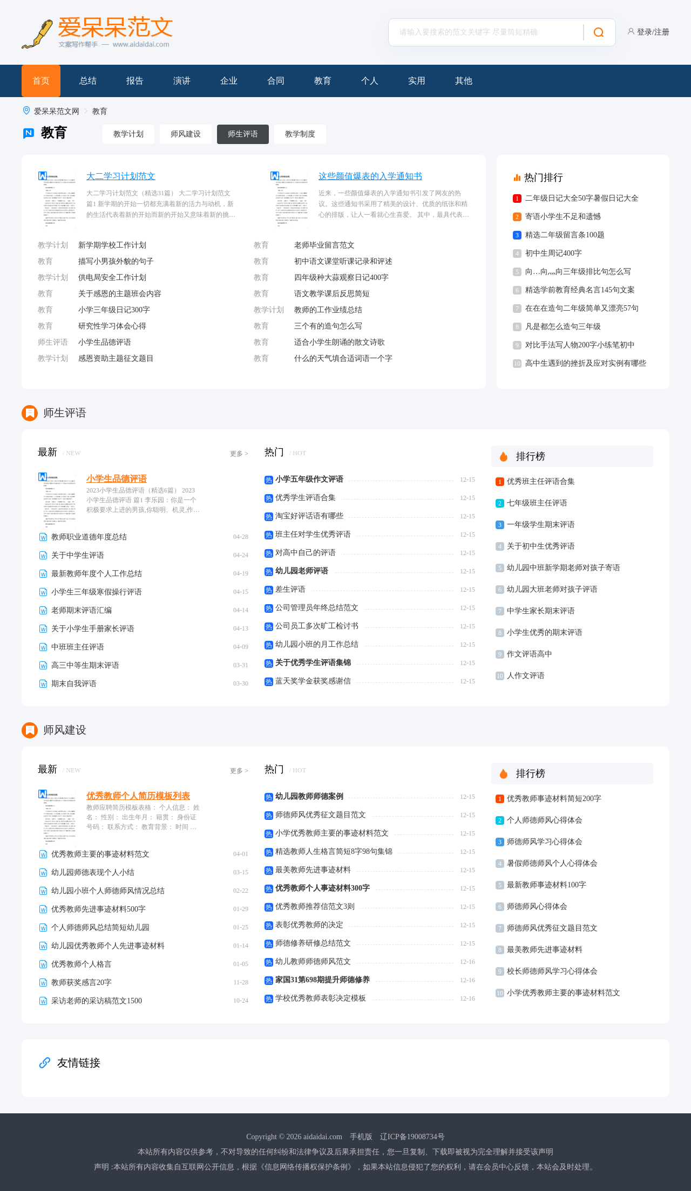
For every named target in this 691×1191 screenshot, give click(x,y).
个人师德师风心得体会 (544, 820)
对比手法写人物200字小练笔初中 (580, 345)
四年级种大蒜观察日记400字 (341, 277)
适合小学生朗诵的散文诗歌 (339, 342)
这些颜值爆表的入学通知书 (370, 176)
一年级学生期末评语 (541, 525)
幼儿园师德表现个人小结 (92, 872)
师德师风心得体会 (537, 906)
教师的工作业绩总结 (328, 310)
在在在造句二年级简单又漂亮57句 (582, 308)
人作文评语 (526, 676)
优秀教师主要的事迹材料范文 (100, 854)
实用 (416, 80)
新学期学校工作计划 (112, 245)
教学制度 (300, 134)
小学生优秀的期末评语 (544, 632)
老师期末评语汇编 (81, 610)
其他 (463, 80)
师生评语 (243, 134)
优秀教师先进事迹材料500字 (98, 909)
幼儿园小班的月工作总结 (316, 644)
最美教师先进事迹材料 (313, 870)
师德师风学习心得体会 (544, 842)
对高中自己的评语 (305, 553)
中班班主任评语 (77, 647)
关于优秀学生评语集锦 (313, 663)
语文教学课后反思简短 (332, 294)
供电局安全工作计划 (112, 277)
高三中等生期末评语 (85, 665)
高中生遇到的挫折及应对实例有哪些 (585, 363)
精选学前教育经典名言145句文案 (580, 290)
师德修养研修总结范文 (313, 943)
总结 (88, 80)
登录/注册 (653, 32)
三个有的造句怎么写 (328, 326)
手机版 (361, 1137)
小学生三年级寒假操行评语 (96, 592)
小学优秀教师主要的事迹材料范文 (332, 833)
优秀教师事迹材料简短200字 (554, 799)
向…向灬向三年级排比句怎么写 (578, 272)
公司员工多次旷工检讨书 (316, 626)
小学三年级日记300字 (114, 310)
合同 (275, 80)
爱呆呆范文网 (56, 111)
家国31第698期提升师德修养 (322, 980)
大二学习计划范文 (120, 176)
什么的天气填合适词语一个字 (343, 358)
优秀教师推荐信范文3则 (315, 906)
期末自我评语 (74, 684)
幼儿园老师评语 (301, 571)
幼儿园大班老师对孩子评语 (552, 589)
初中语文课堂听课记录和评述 (343, 261)
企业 (229, 80)
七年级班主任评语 (537, 503)
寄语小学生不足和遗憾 (563, 217)
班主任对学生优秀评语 (313, 534)
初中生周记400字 (553, 253)
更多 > (239, 453)
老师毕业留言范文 (324, 245)
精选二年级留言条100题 (565, 235)
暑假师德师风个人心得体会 (552, 863)
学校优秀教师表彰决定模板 (320, 998)
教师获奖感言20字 (81, 982)
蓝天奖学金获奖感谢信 (313, 681)
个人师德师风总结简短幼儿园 (100, 927)
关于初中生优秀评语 (541, 546)
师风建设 (186, 134)
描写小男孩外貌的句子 (116, 261)
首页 (41, 80)
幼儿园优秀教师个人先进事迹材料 (108, 946)
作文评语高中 (529, 654)
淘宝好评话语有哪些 (309, 516)
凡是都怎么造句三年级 (563, 327)
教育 (322, 80)
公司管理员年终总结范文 (316, 608)
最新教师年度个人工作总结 (96, 574)
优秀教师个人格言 (81, 964)
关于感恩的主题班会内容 (119, 294)
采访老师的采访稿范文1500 (96, 1001)
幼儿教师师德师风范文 (313, 961)
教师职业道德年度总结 (89, 537)
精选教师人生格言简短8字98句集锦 (333, 851)
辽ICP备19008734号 (412, 1137)
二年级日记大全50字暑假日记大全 (582, 198)
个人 (369, 80)
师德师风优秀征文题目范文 (320, 815)
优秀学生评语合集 (305, 498)
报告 (135, 80)
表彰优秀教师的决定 (309, 925)
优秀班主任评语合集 (541, 481)
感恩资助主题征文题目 (116, 358)
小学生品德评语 (104, 342)
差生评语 (290, 589)
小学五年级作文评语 (309, 479)
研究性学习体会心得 (112, 326)
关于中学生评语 (77, 555)
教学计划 (128, 134)
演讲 (182, 80)
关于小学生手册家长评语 (92, 629)
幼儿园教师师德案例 (309, 796)
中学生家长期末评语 (541, 611)
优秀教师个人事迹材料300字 (322, 888)
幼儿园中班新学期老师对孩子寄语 (563, 568)
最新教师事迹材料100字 (546, 885)
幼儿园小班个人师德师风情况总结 (108, 891)
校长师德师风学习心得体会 (552, 971)
